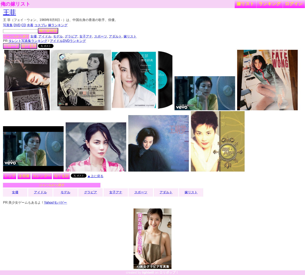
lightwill (148, 272)
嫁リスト (245, 3)
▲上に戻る (95, 176)
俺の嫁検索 (48, 31)
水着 (30, 25)
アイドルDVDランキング (68, 41)
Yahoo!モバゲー (55, 202)
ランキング (270, 3)
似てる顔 (29, 46)
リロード (11, 46)
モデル (58, 36)
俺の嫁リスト (15, 4)
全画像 (24, 176)
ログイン (294, 3)
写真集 (8, 25)
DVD (17, 25)
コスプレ (40, 25)
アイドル (44, 36)
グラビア (71, 36)
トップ (9, 176)
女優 (33, 36)
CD (23, 25)
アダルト (115, 36)
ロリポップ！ (169, 272)
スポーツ (100, 36)
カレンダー (42, 176)
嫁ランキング (57, 25)
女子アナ (85, 36)
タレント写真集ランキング (27, 41)
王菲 (9, 12)
